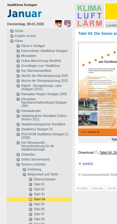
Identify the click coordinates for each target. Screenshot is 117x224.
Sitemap (97, 188)
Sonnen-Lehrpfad (33, 164)
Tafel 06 (39, 209)
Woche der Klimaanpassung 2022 (44, 80)
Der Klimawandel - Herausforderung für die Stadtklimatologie (37, 146)
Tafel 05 (39, 204)
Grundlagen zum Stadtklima (40, 66)
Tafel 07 (39, 214)
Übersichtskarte (44, 179)
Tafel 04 (39, 199)
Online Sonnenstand (35, 159)
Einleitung (34, 169)
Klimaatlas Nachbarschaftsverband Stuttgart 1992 (44, 102)
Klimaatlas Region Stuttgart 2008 (44, 94)
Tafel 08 (39, 219)
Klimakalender (31, 111)
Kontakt (82, 188)
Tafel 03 (39, 194)
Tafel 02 (39, 189)
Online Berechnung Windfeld (41, 61)
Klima (19, 41)
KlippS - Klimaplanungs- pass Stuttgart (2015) (41, 87)
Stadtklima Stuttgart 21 (37, 129)
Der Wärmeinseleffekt (36, 70)
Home (19, 31)
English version (25, 36)
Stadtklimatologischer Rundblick (43, 124)
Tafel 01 (39, 184)
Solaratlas (28, 154)
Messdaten (29, 56)
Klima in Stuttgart (33, 46)
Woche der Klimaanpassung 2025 (44, 75)
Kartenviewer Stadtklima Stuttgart (44, 51)
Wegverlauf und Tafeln (42, 174)
